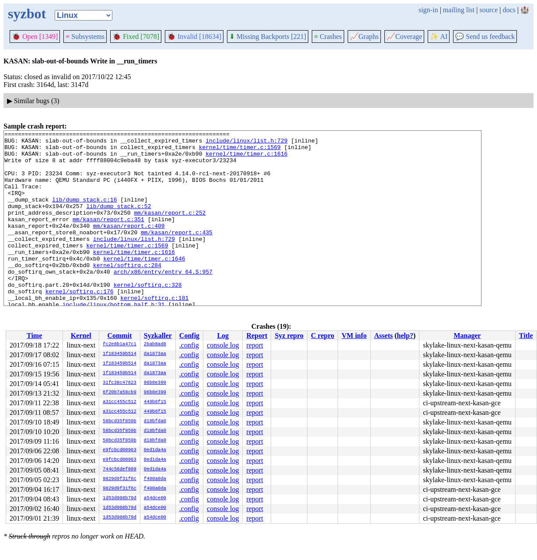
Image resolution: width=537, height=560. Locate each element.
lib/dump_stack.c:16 (84, 214)
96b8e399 (155, 383)
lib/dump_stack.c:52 (118, 222)
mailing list (458, 10)
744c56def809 (119, 469)
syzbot (27, 13)
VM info (354, 335)
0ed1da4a (155, 450)
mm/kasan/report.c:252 (170, 229)
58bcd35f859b (119, 421)
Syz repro (289, 335)
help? (405, 335)
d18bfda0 (155, 421)
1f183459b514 (119, 354)
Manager (467, 335)
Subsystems (85, 36)
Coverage (404, 36)
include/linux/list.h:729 (246, 143)
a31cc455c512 (119, 402)
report (254, 345)
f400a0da (155, 479)
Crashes (328, 36)
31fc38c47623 (119, 383)
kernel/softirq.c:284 (127, 292)
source (489, 10)
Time (34, 335)
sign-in (428, 10)
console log (223, 345)
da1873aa (155, 354)
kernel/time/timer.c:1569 (240, 151)
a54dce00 (155, 498)
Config (189, 335)
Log (223, 335)
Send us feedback (485, 36)
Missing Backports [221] (267, 36)
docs (508, 10)
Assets (383, 335)
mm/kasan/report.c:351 (108, 237)
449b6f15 (155, 402)
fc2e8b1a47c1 (119, 344)
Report (256, 335)
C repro (322, 335)
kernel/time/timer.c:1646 (144, 285)
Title (526, 335)
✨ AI (438, 36)
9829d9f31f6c (119, 479)
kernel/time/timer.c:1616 (246, 159)
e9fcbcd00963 (119, 450)
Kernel (81, 335)
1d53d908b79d (119, 498)
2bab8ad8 (155, 344)
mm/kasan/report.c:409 (129, 245)
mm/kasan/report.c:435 (177, 253)
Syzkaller (158, 335)
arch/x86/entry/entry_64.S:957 (163, 300)
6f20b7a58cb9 (119, 393)
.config (189, 345)
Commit (119, 335)
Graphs (364, 36)
